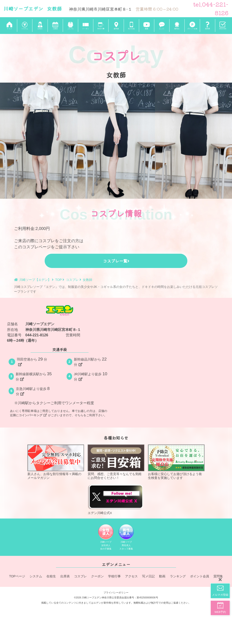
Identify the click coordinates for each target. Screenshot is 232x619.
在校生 (51, 576)
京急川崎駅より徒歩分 (33, 391)
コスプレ (80, 576)
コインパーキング (33, 415)
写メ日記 (148, 576)
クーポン (97, 576)
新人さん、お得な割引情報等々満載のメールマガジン (55, 462)
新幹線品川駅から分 (91, 361)
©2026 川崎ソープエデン (88, 596)
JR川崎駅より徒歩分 (91, 376)
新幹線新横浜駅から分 (34, 376)
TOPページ (17, 576)
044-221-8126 (36, 335)
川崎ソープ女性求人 (106, 538)
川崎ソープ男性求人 (126, 538)
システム (36, 576)
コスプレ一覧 (116, 261)
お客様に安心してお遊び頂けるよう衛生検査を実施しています (176, 462)
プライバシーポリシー (116, 591)
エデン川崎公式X (116, 499)
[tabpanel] (38, 141)
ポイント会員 (199, 576)
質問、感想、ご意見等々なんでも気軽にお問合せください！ (116, 462)
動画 (162, 576)
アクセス (131, 576)
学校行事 (114, 576)
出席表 (65, 576)
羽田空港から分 (32, 361)
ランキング (178, 576)
